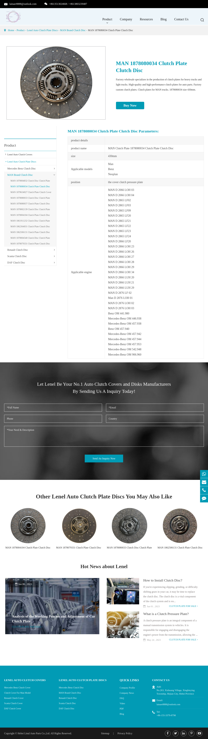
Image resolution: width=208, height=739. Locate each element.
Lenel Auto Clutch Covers (19, 154)
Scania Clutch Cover (13, 703)
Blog (163, 20)
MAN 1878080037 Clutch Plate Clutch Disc (30, 203)
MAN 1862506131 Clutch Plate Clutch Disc (30, 232)
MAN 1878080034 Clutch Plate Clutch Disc (110, 30)
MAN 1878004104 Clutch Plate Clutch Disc (30, 215)
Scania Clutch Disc (17, 256)
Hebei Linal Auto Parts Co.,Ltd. (34, 733)
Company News (128, 692)
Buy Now (129, 105)
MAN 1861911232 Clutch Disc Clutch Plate (30, 221)
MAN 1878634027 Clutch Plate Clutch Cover (30, 192)
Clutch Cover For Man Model (17, 692)
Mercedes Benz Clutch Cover (17, 687)
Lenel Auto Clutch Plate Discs (42, 30)
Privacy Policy (124, 733)
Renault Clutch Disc (17, 250)
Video (124, 703)
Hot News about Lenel (104, 566)
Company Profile (129, 687)
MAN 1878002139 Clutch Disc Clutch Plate (30, 209)
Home (11, 30)
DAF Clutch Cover (12, 708)
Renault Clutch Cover (13, 698)
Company (126, 20)
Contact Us (181, 20)
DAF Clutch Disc (16, 262)
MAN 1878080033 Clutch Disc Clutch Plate (30, 198)
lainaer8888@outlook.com (22, 4)
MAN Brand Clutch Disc (73, 30)
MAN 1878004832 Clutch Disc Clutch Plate (30, 181)
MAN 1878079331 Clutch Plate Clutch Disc (30, 243)
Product (107, 20)
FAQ (123, 698)
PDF (123, 708)
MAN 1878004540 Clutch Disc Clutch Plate (30, 238)
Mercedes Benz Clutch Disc (21, 168)
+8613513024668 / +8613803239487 (68, 4)
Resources (146, 20)
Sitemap (105, 733)
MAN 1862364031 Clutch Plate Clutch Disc (30, 226)
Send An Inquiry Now (104, 458)
